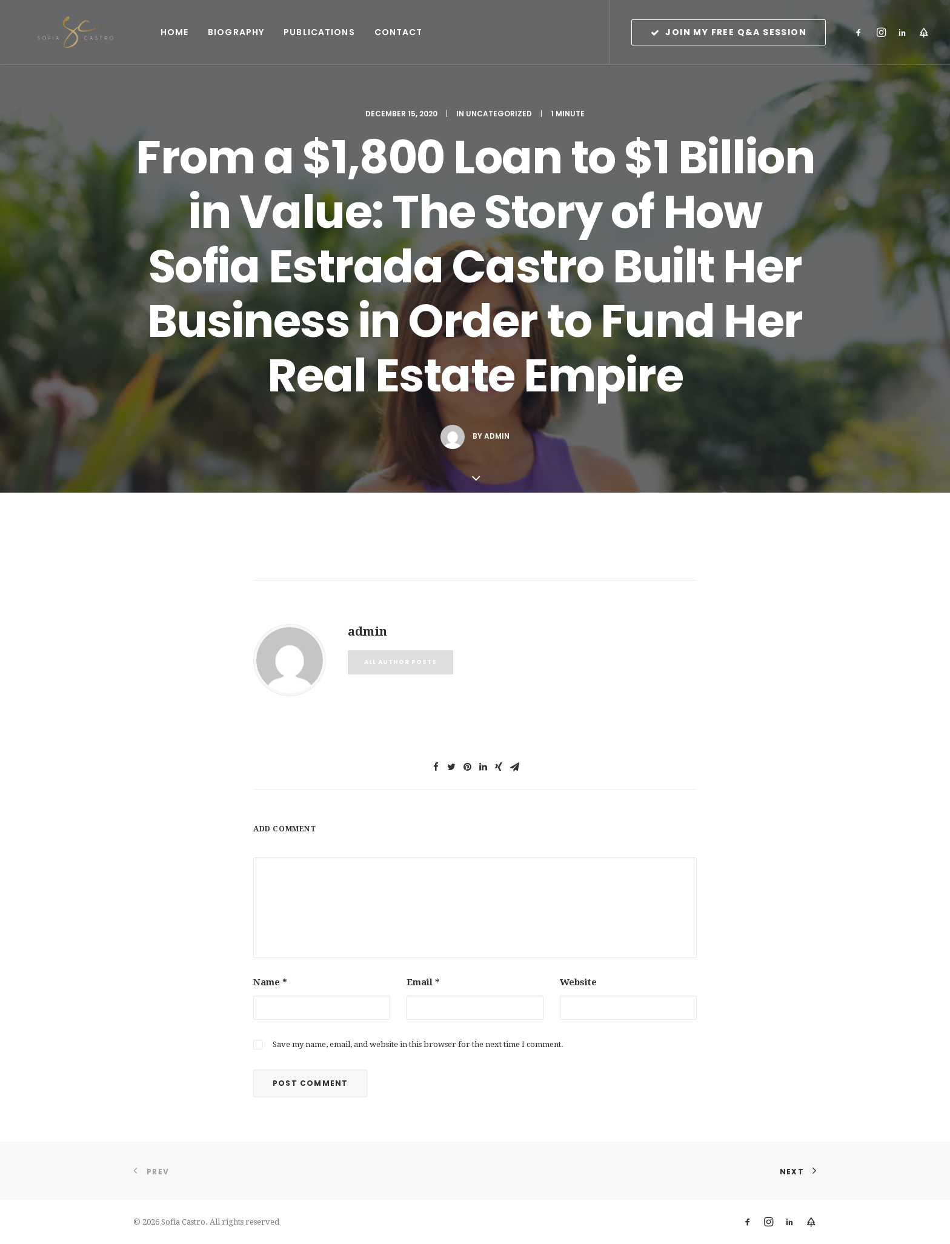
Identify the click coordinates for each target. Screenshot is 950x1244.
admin (497, 436)
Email (423, 982)
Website (578, 982)
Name (270, 982)
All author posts (400, 662)
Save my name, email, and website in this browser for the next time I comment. (418, 1044)
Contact (364, 32)
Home (140, 32)
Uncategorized (499, 113)
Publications (285, 32)
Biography (202, 32)
